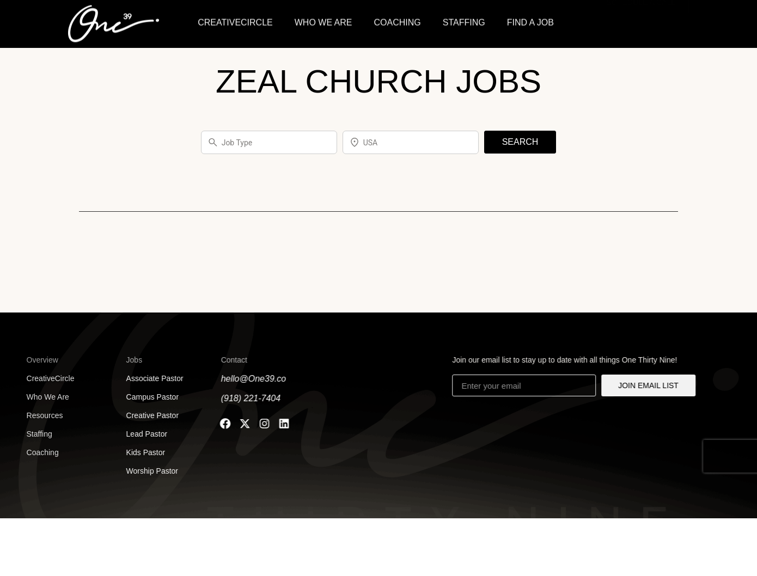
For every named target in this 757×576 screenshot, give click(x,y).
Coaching (34, 452)
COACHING (397, 21)
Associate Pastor (150, 378)
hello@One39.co (249, 378)
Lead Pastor (141, 434)
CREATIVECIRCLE (235, 21)
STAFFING (464, 21)
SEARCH (520, 141)
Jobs (129, 360)
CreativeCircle (42, 378)
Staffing (31, 434)
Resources (36, 415)
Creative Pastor (147, 415)
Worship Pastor (147, 471)
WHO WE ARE (323, 21)
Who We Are (39, 397)
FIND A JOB (530, 21)
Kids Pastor (141, 452)
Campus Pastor (147, 397)
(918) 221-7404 (247, 398)
